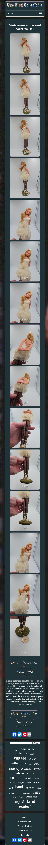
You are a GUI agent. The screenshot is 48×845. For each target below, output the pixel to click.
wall (33, 774)
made (36, 782)
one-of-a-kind (20, 768)
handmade (28, 749)
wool (36, 763)
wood (29, 783)
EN (22, 835)
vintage (20, 758)
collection (21, 753)
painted (27, 778)
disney (13, 782)
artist (39, 788)
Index (25, 817)
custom (16, 777)
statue (11, 793)
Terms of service (24, 830)
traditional (31, 796)
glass (18, 794)
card (11, 788)
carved (36, 778)
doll (28, 774)
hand (19, 786)
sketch (32, 754)
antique (19, 773)
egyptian (29, 787)
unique (32, 758)
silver (14, 797)
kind (31, 801)
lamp (30, 764)
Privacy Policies (25, 826)
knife (37, 769)
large (21, 797)
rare (37, 792)
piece (16, 750)
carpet (21, 782)
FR (27, 835)
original (25, 806)
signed (19, 802)
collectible (18, 763)
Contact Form (24, 821)
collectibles (26, 793)
